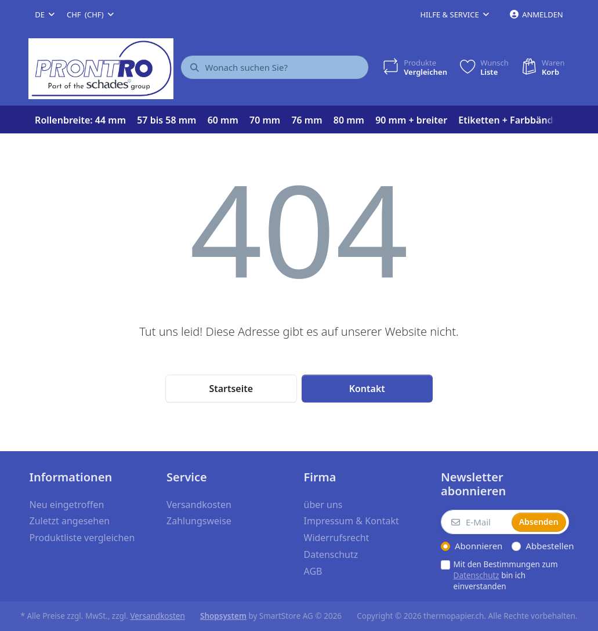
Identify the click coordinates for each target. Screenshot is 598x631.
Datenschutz (476, 575)
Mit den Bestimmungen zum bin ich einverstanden (506, 575)
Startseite (231, 388)
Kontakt (367, 388)
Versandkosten (157, 616)
